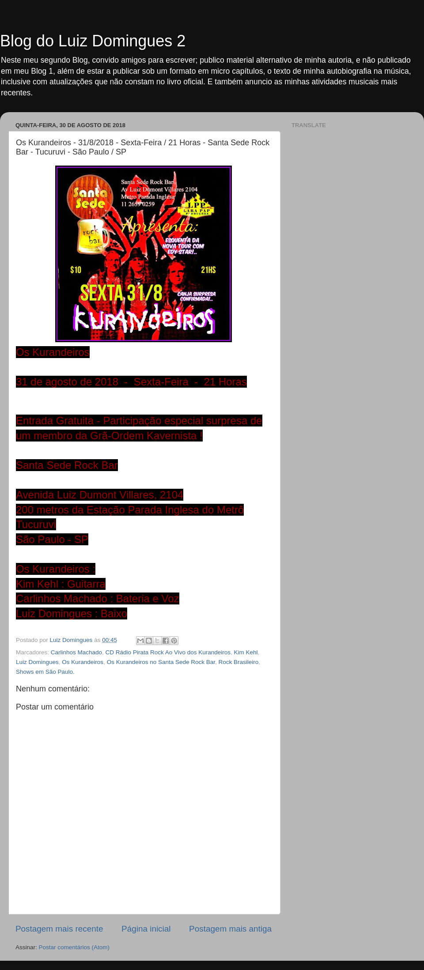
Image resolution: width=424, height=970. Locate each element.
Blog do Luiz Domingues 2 (93, 41)
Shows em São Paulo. (45, 671)
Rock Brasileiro (239, 662)
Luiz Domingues (37, 662)
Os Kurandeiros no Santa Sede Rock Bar (161, 662)
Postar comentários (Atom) (74, 947)
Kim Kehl (246, 652)
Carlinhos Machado (76, 652)
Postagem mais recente (59, 928)
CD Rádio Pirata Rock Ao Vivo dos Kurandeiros (168, 652)
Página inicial (145, 928)
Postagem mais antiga (230, 928)
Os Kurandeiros (82, 662)
